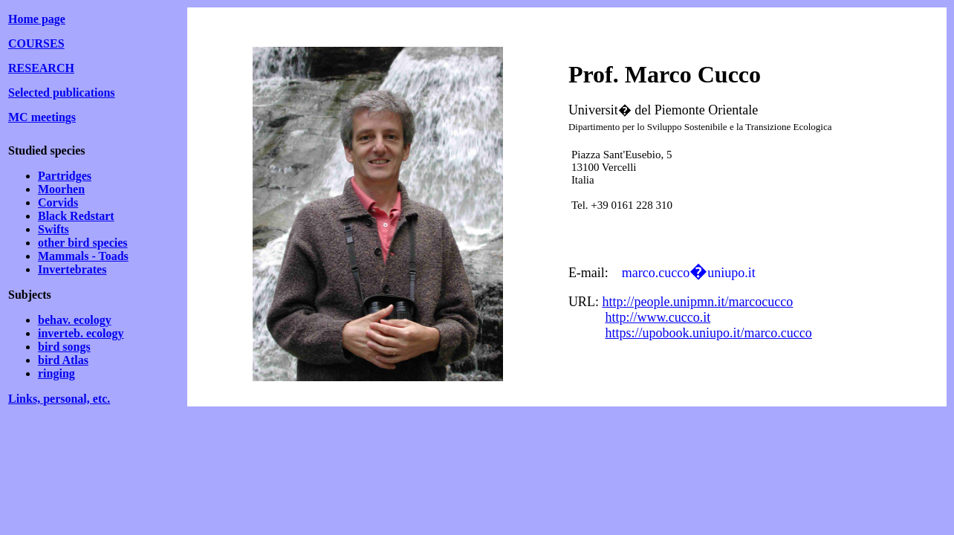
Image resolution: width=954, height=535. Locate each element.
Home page (36, 19)
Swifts (53, 229)
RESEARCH (41, 68)
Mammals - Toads (83, 256)
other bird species (83, 242)
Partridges (64, 175)
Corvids (58, 202)
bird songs (64, 346)
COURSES (36, 43)
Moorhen (61, 189)
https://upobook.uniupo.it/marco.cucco (708, 332)
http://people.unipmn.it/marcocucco (697, 301)
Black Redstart (76, 216)
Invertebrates (72, 269)
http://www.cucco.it (657, 317)
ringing (56, 373)
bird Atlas (63, 360)
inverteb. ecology (81, 333)
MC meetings (42, 117)
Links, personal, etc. (59, 398)
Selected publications (61, 92)
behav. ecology (74, 320)
